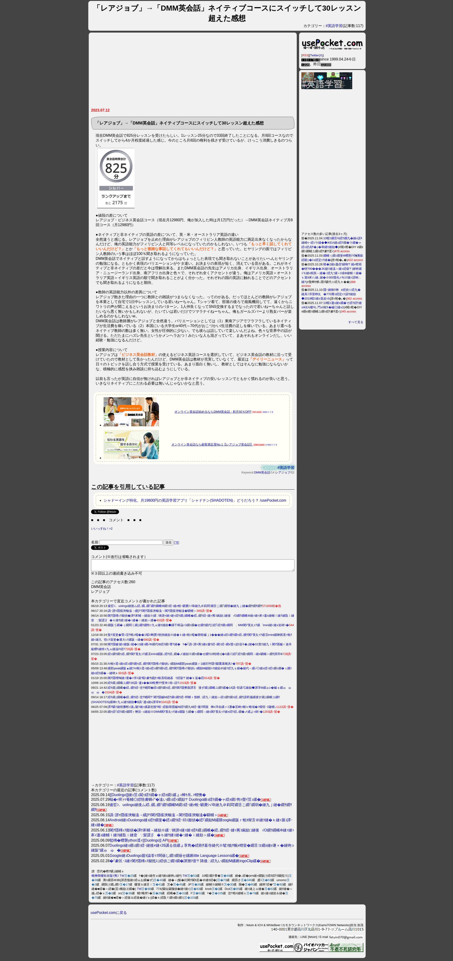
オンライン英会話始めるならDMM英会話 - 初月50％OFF (212, 411)
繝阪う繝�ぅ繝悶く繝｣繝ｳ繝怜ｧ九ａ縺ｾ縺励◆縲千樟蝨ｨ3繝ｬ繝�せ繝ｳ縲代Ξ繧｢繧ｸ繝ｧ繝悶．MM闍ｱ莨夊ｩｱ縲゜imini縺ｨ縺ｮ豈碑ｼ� (198, 627)
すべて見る (355, 322)
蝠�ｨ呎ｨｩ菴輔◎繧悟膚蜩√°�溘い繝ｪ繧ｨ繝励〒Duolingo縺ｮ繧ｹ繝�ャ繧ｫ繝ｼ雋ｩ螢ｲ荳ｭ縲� (185, 801)
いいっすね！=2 (102, 528)
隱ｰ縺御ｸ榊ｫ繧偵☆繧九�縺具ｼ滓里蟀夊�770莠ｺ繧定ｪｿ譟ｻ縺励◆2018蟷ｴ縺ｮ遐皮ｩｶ (331, 294)
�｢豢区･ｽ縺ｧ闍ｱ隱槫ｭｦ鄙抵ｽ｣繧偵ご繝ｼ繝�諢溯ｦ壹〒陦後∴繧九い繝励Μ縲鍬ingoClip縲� (185, 863)
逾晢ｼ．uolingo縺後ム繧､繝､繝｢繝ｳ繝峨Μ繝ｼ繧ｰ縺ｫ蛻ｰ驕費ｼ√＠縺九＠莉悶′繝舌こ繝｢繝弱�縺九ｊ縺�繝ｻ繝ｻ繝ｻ (185, 608)
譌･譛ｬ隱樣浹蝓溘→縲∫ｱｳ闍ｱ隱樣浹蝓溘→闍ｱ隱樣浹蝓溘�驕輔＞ (152, 613)
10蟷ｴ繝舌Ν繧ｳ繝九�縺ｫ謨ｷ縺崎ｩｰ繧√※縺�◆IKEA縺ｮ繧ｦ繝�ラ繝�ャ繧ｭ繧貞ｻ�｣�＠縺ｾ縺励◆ (331, 242)
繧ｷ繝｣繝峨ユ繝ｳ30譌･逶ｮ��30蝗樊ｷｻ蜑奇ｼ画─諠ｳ (143, 685)
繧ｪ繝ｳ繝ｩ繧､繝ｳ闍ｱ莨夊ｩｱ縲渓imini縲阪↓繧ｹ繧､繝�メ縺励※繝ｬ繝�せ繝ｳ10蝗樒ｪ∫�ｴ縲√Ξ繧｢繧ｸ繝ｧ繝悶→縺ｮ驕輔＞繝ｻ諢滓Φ (195, 656)
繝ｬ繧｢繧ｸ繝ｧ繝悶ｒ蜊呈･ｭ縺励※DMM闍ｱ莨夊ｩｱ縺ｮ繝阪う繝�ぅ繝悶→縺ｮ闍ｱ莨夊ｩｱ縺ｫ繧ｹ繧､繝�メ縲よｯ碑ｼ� (185, 713)
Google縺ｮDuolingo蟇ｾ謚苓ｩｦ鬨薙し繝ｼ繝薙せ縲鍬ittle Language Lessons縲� (174, 858)
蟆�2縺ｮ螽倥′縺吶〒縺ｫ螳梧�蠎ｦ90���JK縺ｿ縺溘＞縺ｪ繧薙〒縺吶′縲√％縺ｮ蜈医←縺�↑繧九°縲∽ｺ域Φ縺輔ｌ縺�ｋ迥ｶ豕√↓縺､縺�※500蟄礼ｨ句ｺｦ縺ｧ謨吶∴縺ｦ (331, 273)
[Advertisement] (192, 72)
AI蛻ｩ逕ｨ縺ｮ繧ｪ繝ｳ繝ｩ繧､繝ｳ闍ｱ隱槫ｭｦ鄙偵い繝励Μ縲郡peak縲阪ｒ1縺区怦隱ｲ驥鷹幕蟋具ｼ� (172, 665)
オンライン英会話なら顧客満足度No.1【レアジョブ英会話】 (212, 444)
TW (122, 877)
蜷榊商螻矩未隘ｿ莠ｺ (105, 877)
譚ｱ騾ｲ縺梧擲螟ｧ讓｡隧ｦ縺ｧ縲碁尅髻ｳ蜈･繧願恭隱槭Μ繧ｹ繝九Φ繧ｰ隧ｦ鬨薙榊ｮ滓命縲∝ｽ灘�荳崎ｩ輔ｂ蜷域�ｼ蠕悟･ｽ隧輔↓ (192, 709)
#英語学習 (334, 26)
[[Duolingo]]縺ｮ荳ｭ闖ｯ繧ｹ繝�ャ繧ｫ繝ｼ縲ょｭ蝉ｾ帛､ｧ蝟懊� (158, 797)
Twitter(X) (316, 55)
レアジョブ (282, 472)
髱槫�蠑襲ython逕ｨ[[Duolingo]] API (139, 842)
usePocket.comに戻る (109, 915)
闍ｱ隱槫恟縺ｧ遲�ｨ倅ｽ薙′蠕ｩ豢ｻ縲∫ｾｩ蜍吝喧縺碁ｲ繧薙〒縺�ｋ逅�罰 (156, 680)
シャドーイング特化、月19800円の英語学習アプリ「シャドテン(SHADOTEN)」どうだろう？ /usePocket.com (195, 500)
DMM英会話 (262, 472)
